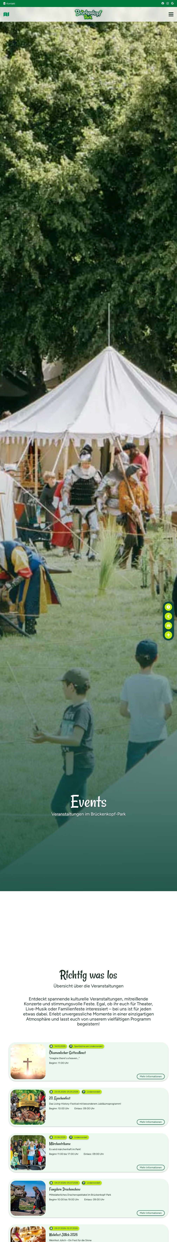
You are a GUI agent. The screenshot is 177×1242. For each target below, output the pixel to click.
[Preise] (168, 616)
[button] (171, 14)
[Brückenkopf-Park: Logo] (88, 14)
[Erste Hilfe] (168, 635)
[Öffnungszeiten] (168, 607)
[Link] (6, 14)
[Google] (172, 3)
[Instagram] (167, 3)
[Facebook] (163, 3)
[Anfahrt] (168, 625)
